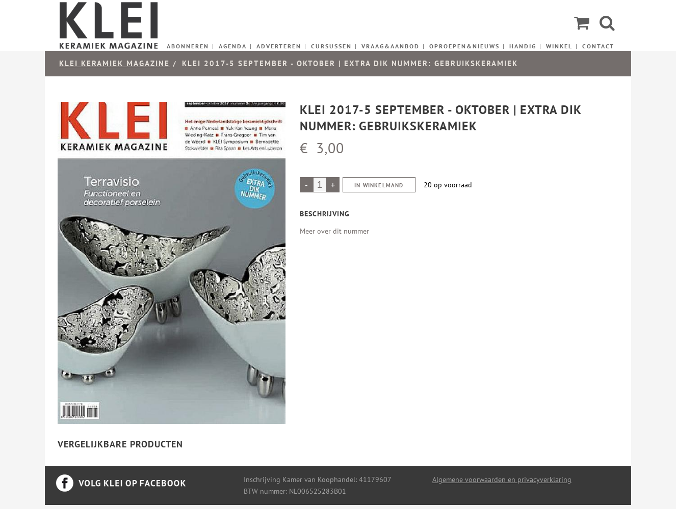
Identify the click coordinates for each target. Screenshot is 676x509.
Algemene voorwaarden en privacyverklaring (501, 479)
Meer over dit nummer (334, 231)
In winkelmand (379, 185)
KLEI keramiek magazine (114, 63)
